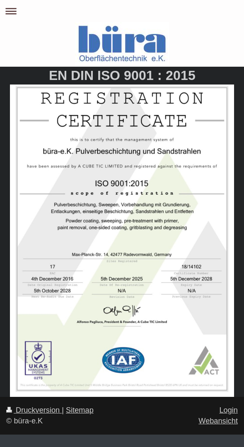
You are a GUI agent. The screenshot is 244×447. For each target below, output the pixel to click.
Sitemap (80, 410)
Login (228, 410)
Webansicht (218, 421)
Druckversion (34, 410)
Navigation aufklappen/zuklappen (122, 11)
